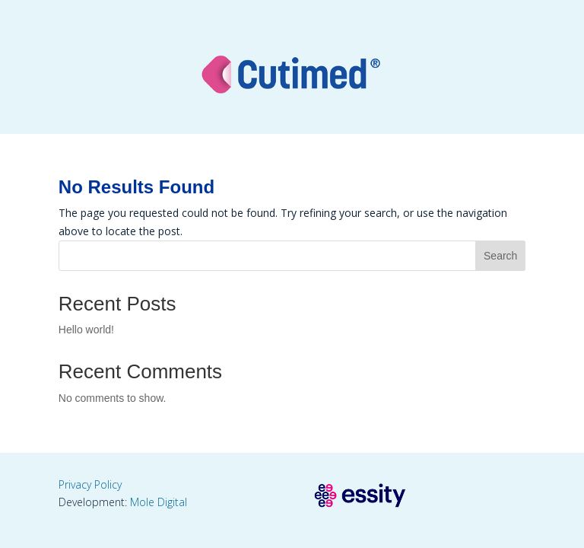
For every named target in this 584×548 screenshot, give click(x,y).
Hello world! (86, 329)
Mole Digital (158, 502)
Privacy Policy (90, 484)
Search (500, 256)
